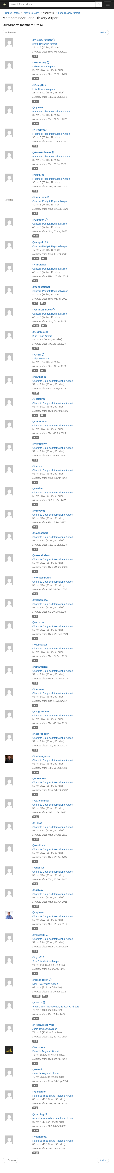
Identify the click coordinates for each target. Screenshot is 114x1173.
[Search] (98, 4)
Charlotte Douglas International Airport (52, 381)
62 (35, 101)
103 (36, 996)
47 (35, 393)
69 (35, 1153)
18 (35, 258)
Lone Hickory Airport (69, 13)
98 (35, 839)
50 (35, 438)
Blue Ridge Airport (42, 336)
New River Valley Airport (45, 984)
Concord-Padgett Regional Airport (50, 201)
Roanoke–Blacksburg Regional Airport (52, 1095)
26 (35, 348)
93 (35, 326)
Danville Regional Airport (45, 1051)
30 (35, 236)
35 (35, 906)
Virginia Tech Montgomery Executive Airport (55, 1006)
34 (35, 772)
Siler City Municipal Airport (46, 961)
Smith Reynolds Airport (44, 44)
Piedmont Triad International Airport (51, 111)
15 (35, 79)
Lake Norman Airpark (43, 66)
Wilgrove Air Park (41, 358)
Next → (102, 32)
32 (35, 1131)
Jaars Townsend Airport (44, 1029)
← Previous (10, 32)
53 (35, 124)
